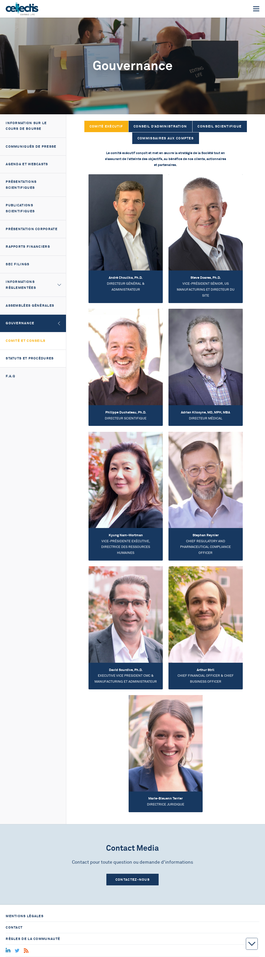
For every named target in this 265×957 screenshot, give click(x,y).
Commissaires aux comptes (165, 138)
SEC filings (17, 264)
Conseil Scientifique (219, 126)
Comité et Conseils (25, 340)
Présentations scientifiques (21, 184)
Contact (14, 927)
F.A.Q (11, 376)
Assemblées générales (30, 305)
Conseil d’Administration (160, 126)
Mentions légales (24, 916)
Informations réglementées (21, 285)
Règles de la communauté (33, 938)
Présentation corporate (31, 229)
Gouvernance (20, 323)
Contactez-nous (132, 879)
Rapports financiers (28, 246)
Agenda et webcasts (27, 164)
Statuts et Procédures (30, 358)
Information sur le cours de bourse (26, 126)
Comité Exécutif (106, 126)
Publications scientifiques (20, 208)
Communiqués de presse (31, 146)
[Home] (22, 9)
